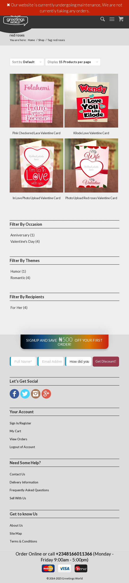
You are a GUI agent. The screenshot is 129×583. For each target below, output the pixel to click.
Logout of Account (22, 447)
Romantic (17, 277)
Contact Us (17, 474)
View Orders (18, 439)
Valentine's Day (22, 241)
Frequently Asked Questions (29, 490)
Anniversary (20, 235)
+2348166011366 (74, 553)
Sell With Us (18, 498)
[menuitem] (100, 18)
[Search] (100, 18)
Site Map (16, 533)
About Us (16, 525)
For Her (16, 307)
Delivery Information (24, 482)
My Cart (15, 431)
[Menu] (112, 19)
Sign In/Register (20, 423)
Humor (15, 271)
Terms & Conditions (23, 541)
